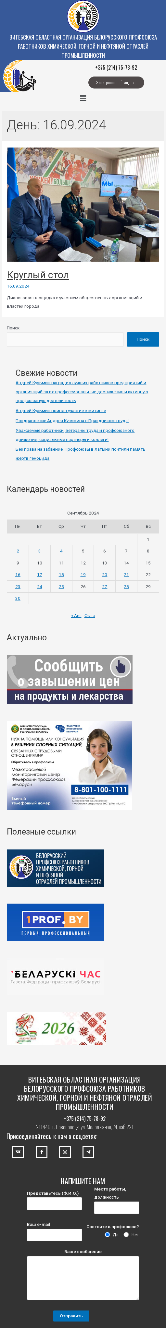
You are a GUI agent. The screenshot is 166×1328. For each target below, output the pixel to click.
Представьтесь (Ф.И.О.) (54, 1200)
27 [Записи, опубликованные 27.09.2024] (104, 586)
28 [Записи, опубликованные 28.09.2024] (126, 586)
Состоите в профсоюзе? (112, 1226)
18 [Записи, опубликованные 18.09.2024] (61, 574)
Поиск (13, 327)
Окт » (89, 615)
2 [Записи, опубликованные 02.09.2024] (18, 550)
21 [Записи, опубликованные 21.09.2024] (126, 574)
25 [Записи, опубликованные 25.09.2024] (61, 586)
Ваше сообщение (83, 1276)
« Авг (76, 615)
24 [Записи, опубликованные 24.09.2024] (39, 586)
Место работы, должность (116, 1200)
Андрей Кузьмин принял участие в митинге (61, 410)
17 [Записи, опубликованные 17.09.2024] (39, 574)
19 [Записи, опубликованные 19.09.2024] (83, 574)
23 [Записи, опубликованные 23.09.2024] (17, 586)
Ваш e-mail (54, 1231)
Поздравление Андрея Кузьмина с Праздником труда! (72, 420)
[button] (116, 83)
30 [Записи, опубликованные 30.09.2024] (17, 598)
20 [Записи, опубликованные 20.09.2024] (104, 574)
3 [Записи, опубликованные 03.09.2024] (39, 550)
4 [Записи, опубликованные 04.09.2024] (61, 550)
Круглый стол (38, 274)
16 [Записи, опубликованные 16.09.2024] (17, 574)
